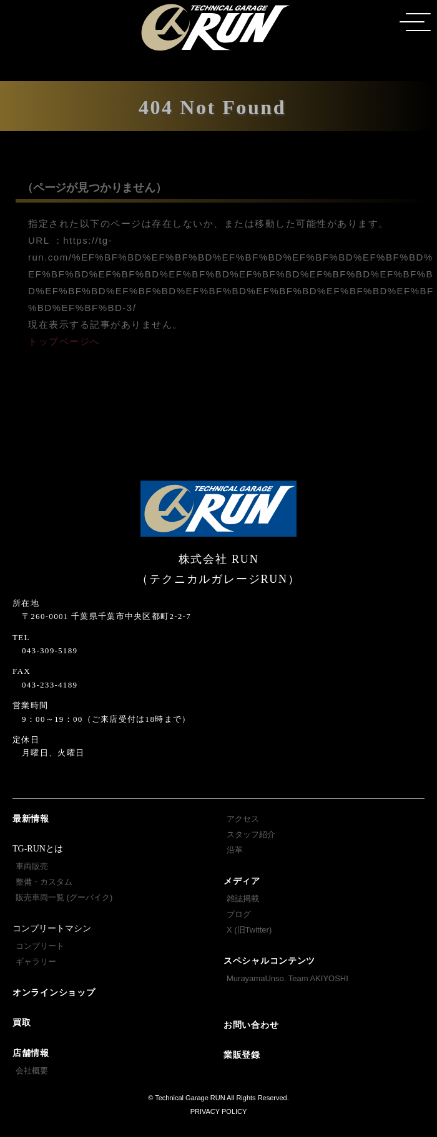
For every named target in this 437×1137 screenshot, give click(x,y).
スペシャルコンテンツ (269, 961)
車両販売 (32, 866)
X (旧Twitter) (249, 929)
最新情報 (30, 818)
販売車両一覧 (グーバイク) (64, 897)
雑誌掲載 (243, 898)
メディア (241, 881)
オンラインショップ (53, 992)
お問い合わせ (250, 1025)
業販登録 (241, 1055)
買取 (21, 1022)
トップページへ (64, 341)
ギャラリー (36, 961)
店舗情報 (30, 1053)
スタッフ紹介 (251, 834)
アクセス (243, 818)
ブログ (239, 914)
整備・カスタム (44, 881)
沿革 (235, 850)
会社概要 (32, 1070)
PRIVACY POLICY (218, 1111)
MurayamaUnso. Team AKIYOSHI (287, 978)
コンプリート (40, 946)
